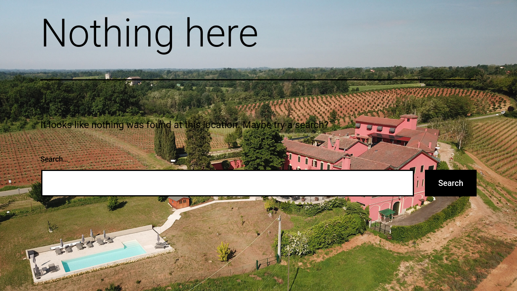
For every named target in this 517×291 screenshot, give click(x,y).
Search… (54, 159)
